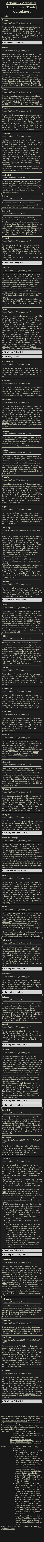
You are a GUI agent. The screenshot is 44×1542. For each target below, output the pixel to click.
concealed (23, 207)
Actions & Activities (21, 3)
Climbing (38, 932)
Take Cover (6, 922)
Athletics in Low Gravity (15, 600)
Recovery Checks (11, 356)
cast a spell (5, 423)
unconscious (29, 318)
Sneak (33, 748)
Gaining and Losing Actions (16, 833)
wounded (33, 347)
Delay (8, 146)
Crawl (35, 918)
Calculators (22, 11)
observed (24, 121)
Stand (4, 920)
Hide (5, 649)
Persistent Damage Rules (15, 870)
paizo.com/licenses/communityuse (13, 1421)
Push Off (23, 1356)
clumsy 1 (29, 370)
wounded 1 (6, 347)
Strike (24, 148)
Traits (30, 7)
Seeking (37, 781)
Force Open (33, 987)
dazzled (11, 39)
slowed (18, 1083)
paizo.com (22, 1429)
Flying (5, 934)
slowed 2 (5, 1091)
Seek (28, 419)
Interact (35, 1220)
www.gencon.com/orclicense (20, 1442)
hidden (10, 748)
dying (12, 249)
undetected (24, 741)
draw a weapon (26, 152)
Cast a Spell (6, 1129)
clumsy (28, 1364)
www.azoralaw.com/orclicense (21, 1440)
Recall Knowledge (25, 823)
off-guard (5, 590)
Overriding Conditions (14, 43)
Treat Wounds (30, 1394)
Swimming (37, 936)
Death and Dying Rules (14, 263)
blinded (27, 1169)
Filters (6, 16)
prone (40, 1171)
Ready (13, 146)
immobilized (16, 590)
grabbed (25, 989)
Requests (13, 492)
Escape (24, 987)
